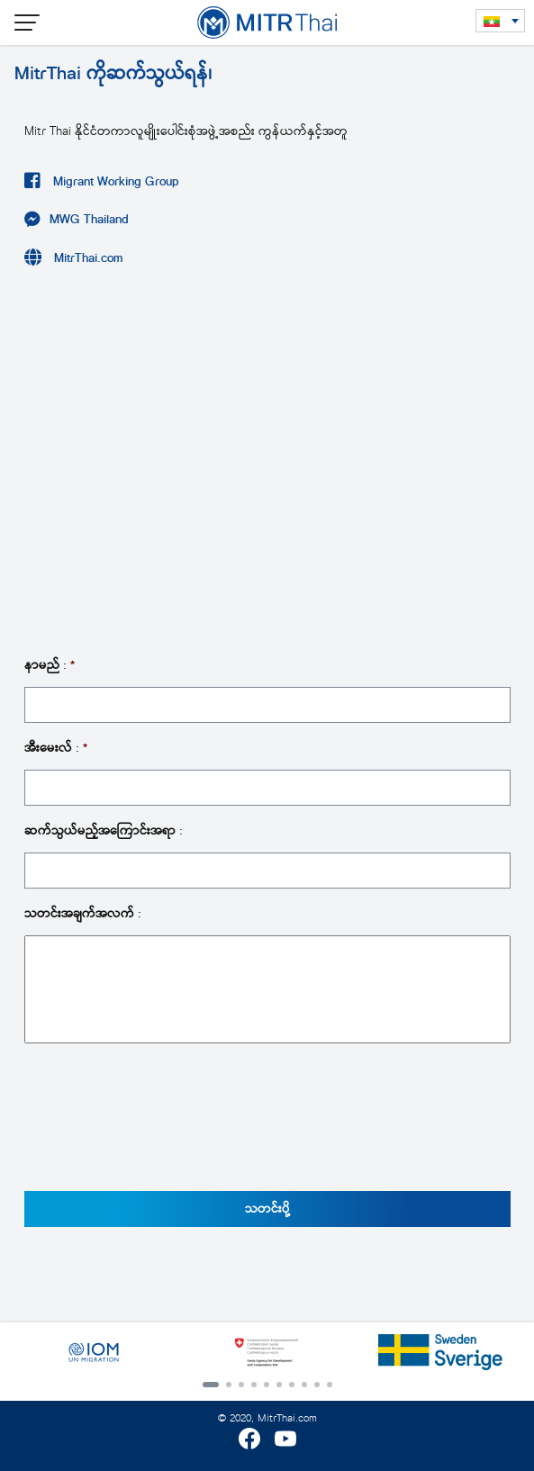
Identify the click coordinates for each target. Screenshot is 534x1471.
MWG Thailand (89, 219)
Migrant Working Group (114, 181)
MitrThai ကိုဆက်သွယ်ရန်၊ (113, 73)
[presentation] (161, 1127)
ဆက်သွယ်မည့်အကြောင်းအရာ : (103, 831)
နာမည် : (49, 665)
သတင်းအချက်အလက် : (82, 914)
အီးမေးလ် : (55, 748)
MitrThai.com (86, 258)
